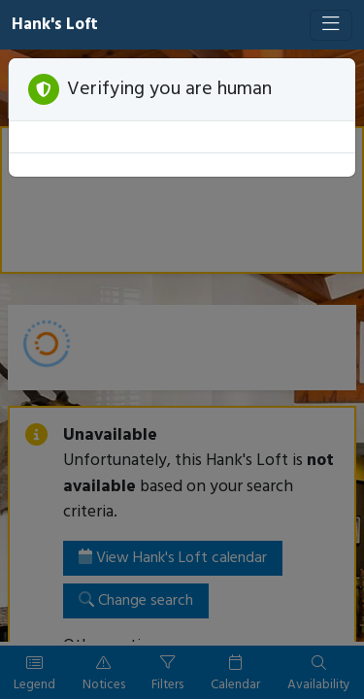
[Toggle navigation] (331, 25)
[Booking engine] (182, 374)
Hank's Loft (55, 25)
